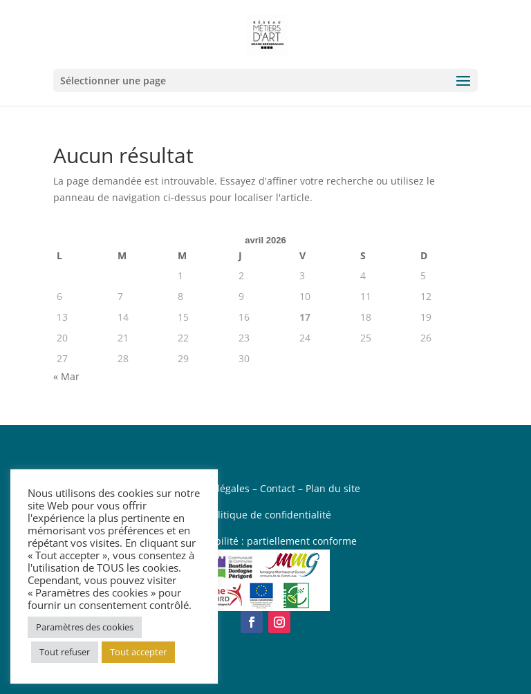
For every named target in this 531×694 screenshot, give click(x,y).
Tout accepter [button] (138, 652)
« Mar (66, 376)
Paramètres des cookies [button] (84, 627)
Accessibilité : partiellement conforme (269, 540)
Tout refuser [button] (64, 652)
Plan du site (333, 488)
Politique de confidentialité (269, 514)
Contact (277, 488)
